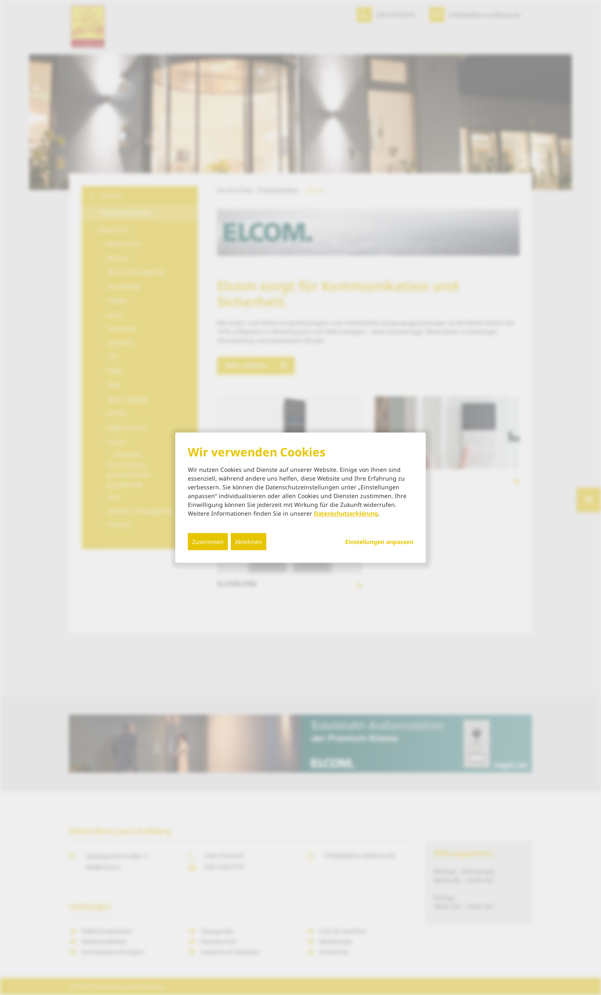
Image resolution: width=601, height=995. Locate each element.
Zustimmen (208, 542)
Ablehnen (248, 542)
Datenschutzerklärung (346, 513)
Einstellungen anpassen (379, 542)
